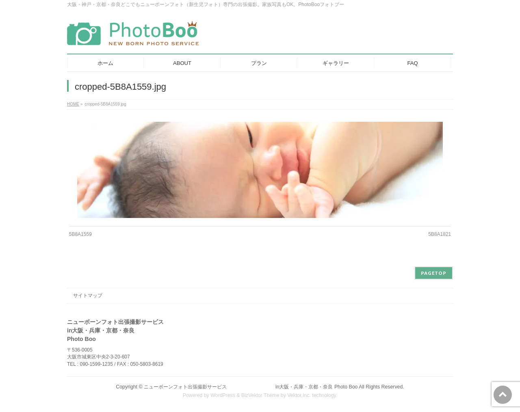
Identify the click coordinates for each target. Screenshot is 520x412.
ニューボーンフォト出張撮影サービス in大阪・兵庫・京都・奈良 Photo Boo (251, 387)
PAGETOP (433, 273)
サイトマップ (87, 295)
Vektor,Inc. (299, 395)
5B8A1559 (80, 234)
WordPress (222, 395)
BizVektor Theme (260, 395)
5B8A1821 (439, 234)
